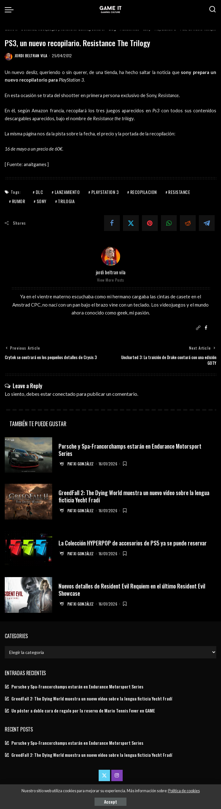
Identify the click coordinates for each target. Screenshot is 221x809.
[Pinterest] (150, 223)
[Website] (198, 328)
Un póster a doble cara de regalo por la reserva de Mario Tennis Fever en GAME (83, 710)
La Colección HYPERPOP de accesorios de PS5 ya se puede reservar (133, 543)
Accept (110, 801)
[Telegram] (207, 223)
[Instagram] (117, 775)
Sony (41, 201)
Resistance (179, 192)
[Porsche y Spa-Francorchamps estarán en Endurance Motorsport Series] (28, 455)
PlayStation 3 (105, 192)
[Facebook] (112, 223)
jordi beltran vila (31, 55)
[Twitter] (131, 223)
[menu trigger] (11, 9)
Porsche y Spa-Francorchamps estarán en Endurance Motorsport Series (131, 449)
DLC (39, 192)
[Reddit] (188, 223)
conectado (64, 394)
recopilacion (143, 192)
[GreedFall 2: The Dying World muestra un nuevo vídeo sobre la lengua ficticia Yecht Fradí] (28, 502)
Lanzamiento (67, 192)
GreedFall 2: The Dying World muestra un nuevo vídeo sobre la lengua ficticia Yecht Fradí (135, 496)
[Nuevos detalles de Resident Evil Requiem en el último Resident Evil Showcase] (28, 595)
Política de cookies (184, 790)
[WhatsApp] (169, 223)
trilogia (66, 201)
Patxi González (80, 463)
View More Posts (110, 280)
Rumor (18, 201)
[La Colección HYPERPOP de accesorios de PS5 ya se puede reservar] (28, 548)
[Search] (212, 9)
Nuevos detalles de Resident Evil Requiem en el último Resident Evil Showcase (132, 589)
